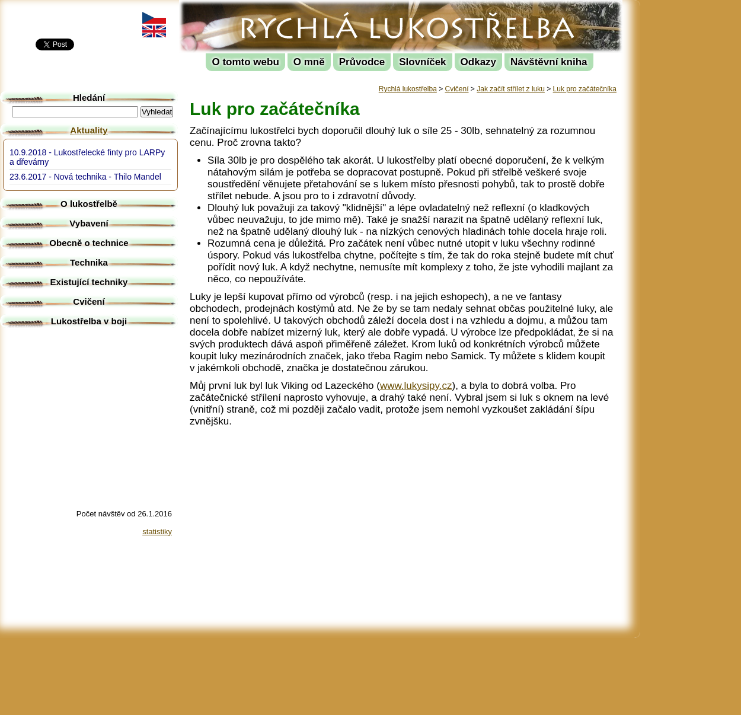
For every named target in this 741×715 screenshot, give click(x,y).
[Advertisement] (693, 178)
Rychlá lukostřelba (253, 9)
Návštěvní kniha (548, 62)
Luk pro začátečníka (585, 89)
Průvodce (362, 62)
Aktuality (88, 130)
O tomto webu (245, 62)
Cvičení (457, 89)
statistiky (157, 531)
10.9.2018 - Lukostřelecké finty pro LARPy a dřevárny (87, 157)
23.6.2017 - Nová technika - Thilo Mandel (85, 176)
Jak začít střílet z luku (511, 89)
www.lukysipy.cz (416, 385)
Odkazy (478, 62)
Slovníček (422, 62)
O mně (309, 62)
